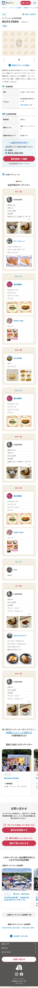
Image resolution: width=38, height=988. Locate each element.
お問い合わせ (25, 3)
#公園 (4, 26)
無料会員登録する (19, 830)
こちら (25, 164)
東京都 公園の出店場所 (28, 928)
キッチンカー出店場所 (15, 7)
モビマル (4, 7)
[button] (3, 60)
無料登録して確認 (19, 159)
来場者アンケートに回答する (19, 732)
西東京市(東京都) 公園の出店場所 (11, 928)
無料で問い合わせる (19, 843)
